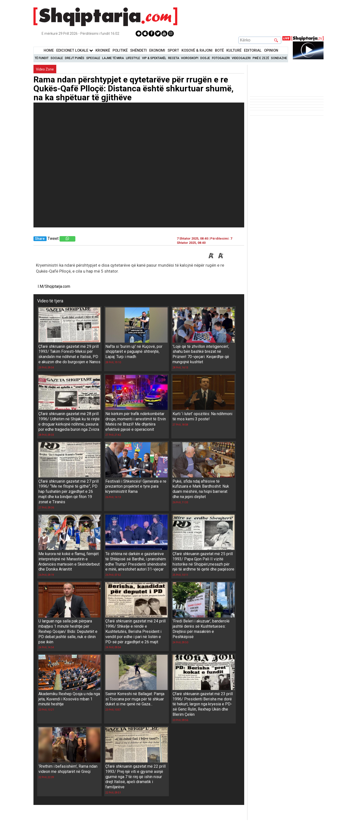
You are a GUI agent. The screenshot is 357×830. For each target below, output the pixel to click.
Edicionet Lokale (74, 50)
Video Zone (45, 69)
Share (40, 239)
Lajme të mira (113, 58)
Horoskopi (189, 58)
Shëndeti (138, 50)
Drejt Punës (74, 58)
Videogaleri (241, 58)
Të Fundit (42, 58)
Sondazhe (279, 58)
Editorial (253, 50)
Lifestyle (133, 58)
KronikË (102, 50)
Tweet (53, 238)
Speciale (93, 58)
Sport (173, 50)
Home (49, 50)
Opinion (271, 50)
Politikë (120, 50)
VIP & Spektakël (154, 58)
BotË (219, 50)
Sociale (57, 58)
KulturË (233, 50)
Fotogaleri (221, 58)
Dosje (205, 58)
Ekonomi (157, 50)
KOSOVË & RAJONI (196, 50)
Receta (173, 58)
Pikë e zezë (261, 58)
